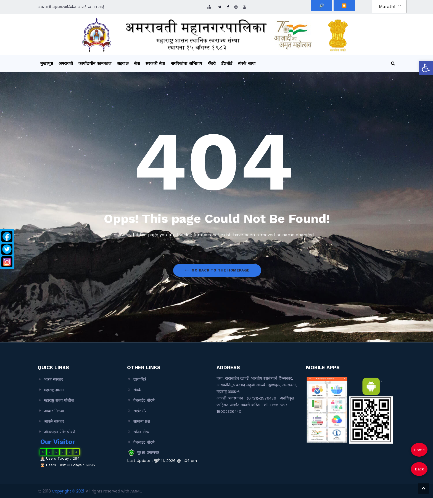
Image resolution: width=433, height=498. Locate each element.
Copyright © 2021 (68, 491)
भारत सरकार (53, 379)
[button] (426, 68)
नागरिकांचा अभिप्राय (186, 63)
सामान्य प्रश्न (141, 421)
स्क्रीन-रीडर (141, 432)
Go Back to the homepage (217, 270)
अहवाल (122, 63)
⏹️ (344, 5)
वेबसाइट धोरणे (144, 442)
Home (419, 450)
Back (419, 469)
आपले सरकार (54, 421)
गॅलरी (212, 63)
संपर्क (137, 390)
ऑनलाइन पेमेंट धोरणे (59, 432)
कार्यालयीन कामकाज (94, 63)
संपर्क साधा (246, 63)
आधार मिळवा (54, 411)
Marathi (387, 6)
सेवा (137, 63)
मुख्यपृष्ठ (46, 63)
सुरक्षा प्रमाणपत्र (148, 452)
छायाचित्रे (139, 379)
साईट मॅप (140, 411)
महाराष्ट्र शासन (54, 390)
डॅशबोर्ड (226, 63)
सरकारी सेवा (155, 63)
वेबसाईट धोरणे (144, 400)
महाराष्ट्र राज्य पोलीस (59, 400)
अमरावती (66, 63)
